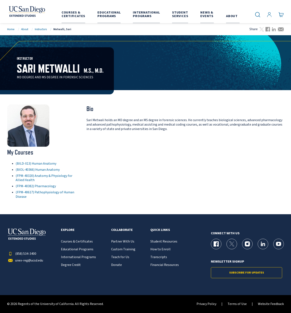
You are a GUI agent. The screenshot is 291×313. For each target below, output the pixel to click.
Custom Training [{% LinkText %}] (123, 249)
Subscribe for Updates (246, 273)
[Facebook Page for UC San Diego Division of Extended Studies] (216, 244)
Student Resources (163, 241)
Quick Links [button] (160, 230)
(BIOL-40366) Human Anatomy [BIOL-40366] (38, 169)
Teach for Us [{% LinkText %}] (120, 257)
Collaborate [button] (122, 230)
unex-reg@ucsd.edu (25, 260)
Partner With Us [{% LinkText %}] (122, 241)
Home (11, 29)
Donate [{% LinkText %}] (116, 265)
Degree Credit (71, 265)
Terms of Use (237, 304)
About (24, 29)
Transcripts (158, 257)
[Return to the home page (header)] (26, 11)
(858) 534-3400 (21, 254)
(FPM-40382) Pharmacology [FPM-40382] (36, 186)
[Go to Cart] (281, 14)
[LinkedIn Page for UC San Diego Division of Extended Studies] (263, 244)
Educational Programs (77, 249)
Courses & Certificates (77, 241)
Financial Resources (164, 265)
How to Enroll (160, 249)
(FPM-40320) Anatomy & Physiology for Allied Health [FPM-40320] (44, 178)
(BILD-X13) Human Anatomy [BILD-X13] (36, 163)
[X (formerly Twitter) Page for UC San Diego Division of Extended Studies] (231, 244)
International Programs (78, 257)
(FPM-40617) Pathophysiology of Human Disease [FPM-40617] (45, 194)
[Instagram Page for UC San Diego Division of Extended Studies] (247, 244)
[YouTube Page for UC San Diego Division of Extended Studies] (278, 244)
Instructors (41, 29)
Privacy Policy (206, 304)
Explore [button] (68, 230)
